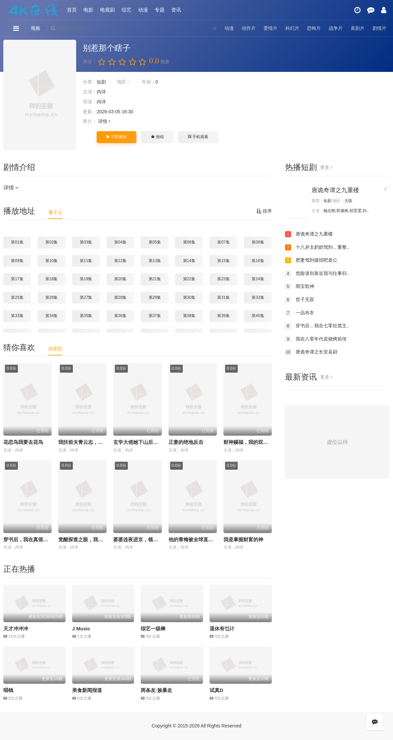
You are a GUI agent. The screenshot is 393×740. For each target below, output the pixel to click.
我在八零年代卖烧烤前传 (316, 339)
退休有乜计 (222, 628)
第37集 (155, 315)
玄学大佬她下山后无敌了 (140, 442)
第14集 (189, 260)
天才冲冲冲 (15, 628)
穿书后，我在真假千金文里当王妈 (40, 539)
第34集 (51, 315)
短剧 (101, 81)
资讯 (176, 10)
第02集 (51, 242)
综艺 (126, 10)
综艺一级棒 (153, 628)
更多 (326, 167)
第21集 (155, 279)
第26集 (51, 297)
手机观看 (198, 136)
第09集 (17, 260)
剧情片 (379, 28)
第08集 (258, 242)
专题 (160, 10)
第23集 (223, 279)
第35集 (86, 315)
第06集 (189, 242)
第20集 (120, 279)
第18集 (51, 279)
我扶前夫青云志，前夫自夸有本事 (95, 442)
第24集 (258, 279)
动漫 (143, 10)
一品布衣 (299, 313)
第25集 (17, 297)
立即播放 (116, 136)
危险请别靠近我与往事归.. (317, 274)
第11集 (86, 260)
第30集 (189, 297)
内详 (101, 91)
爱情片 (270, 28)
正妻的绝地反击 (186, 442)
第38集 (189, 315)
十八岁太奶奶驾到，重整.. (317, 247)
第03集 (86, 242)
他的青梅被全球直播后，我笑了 (203, 539)
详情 (104, 121)
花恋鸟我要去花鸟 (23, 442)
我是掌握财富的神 (243, 539)
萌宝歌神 (299, 287)
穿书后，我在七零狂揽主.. (317, 326)
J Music (81, 628)
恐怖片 (314, 28)
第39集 (223, 315)
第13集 (155, 260)
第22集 (189, 279)
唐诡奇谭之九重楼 (335, 190)
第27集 (86, 297)
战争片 (336, 28)
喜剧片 (358, 28)
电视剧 (107, 10)
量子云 (55, 212)
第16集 (258, 260)
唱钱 (8, 690)
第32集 (258, 297)
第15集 (223, 260)
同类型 (55, 348)
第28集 (120, 297)
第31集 (223, 297)
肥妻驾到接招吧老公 (311, 260)
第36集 (120, 315)
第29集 (155, 297)
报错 (157, 136)
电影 (88, 10)
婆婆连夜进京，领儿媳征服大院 (148, 539)
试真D (216, 690)
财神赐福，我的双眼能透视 (253, 442)
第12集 (120, 260)
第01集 (17, 242)
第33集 (17, 315)
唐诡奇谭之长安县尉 (311, 352)
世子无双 (299, 300)
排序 (264, 211)
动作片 (249, 28)
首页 (72, 10)
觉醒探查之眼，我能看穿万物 (90, 539)
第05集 (155, 242)
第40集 (258, 315)
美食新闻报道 (87, 690)
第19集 (86, 279)
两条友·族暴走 (156, 690)
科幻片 (292, 28)
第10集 (51, 260)
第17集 (17, 279)
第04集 (120, 242)
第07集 (223, 242)
